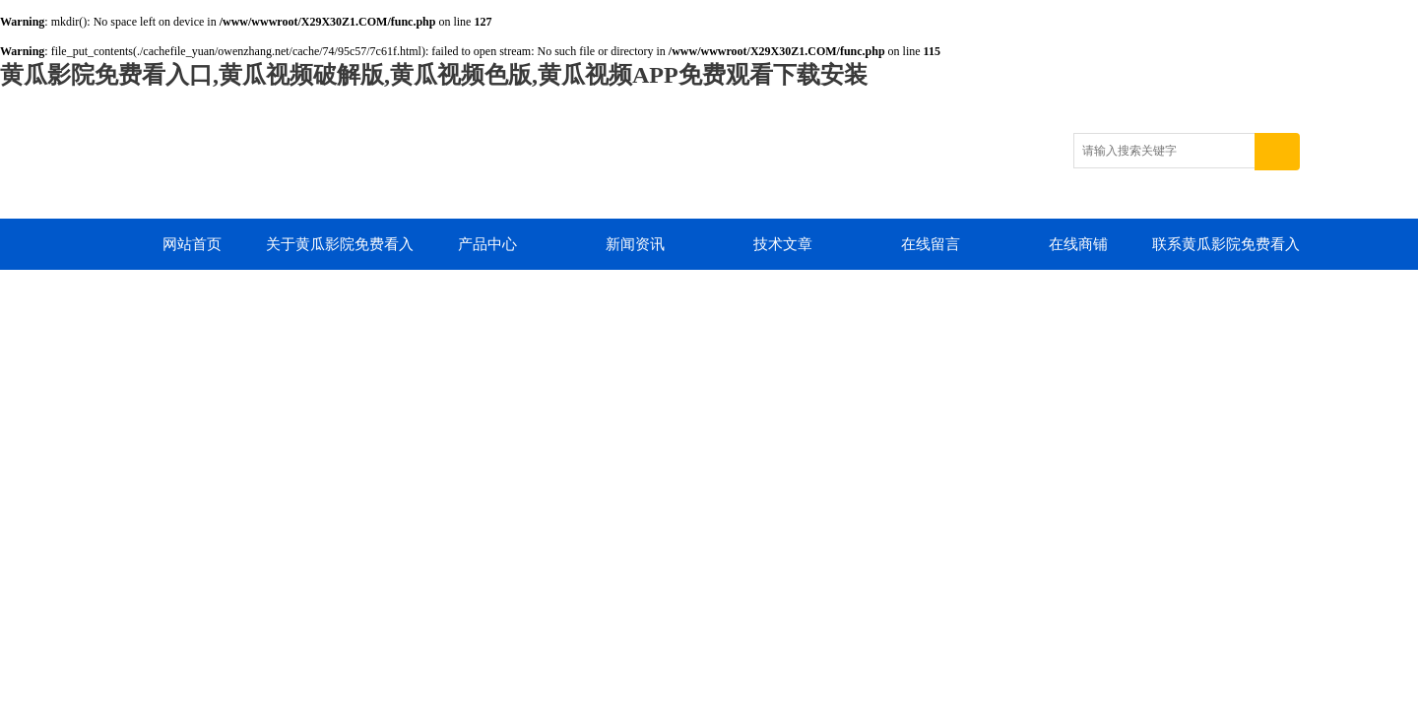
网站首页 (192, 244)
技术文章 (782, 244)
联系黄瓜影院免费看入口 (1226, 253)
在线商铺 (1078, 244)
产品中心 (487, 244)
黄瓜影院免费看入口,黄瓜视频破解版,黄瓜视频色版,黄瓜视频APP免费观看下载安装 (434, 75)
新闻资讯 (635, 244)
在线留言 (930, 244)
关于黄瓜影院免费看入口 (340, 253)
